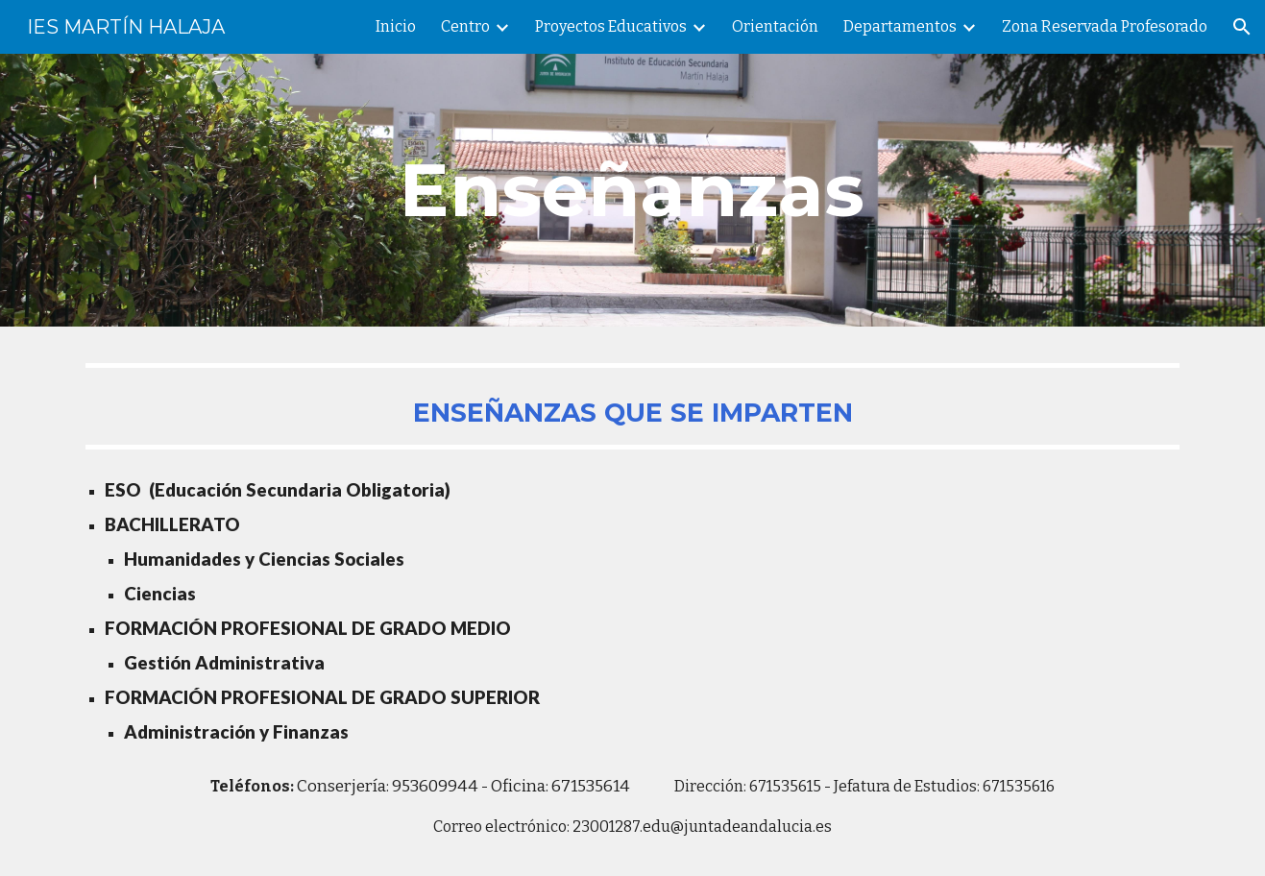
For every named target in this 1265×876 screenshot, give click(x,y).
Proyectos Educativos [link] (611, 26)
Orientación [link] (775, 26)
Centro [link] (465, 26)
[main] (633, 190)
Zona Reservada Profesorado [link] (1104, 26)
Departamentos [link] (900, 26)
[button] (1242, 27)
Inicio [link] (396, 26)
